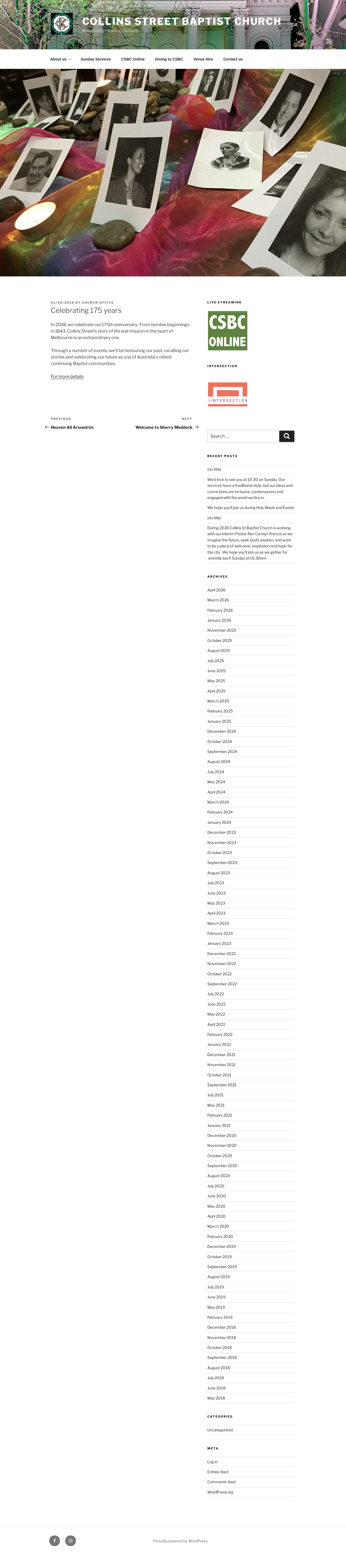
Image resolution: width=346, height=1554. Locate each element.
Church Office (98, 302)
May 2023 (216, 903)
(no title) (214, 469)
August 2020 (218, 1175)
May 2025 (216, 680)
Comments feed (221, 1481)
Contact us (233, 59)
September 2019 (222, 1266)
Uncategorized (220, 1430)
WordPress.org (220, 1492)
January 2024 (219, 822)
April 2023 (216, 913)
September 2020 (222, 1165)
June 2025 (216, 670)
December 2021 (221, 1054)
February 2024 (220, 812)
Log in (212, 1461)
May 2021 (216, 1105)
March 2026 (218, 600)
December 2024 (221, 731)
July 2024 (215, 771)
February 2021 (219, 1115)
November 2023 (221, 842)
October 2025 (219, 640)
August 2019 (218, 1276)
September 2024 (222, 751)
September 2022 (222, 984)
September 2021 (222, 1085)
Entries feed (217, 1471)
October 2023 (219, 852)
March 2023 (218, 923)
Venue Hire (203, 59)
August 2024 (218, 761)
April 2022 (216, 1024)
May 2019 (216, 1307)
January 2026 (219, 620)
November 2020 (222, 1145)
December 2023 (221, 832)
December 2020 (221, 1135)
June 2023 (216, 893)
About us (61, 59)
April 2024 (216, 792)
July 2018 (215, 1377)
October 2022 (219, 974)
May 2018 (216, 1398)
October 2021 (219, 1075)
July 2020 (215, 1186)
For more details (67, 376)
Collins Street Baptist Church (182, 21)
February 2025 (220, 711)
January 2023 (219, 943)
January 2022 (219, 1044)
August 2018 (218, 1367)
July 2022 (215, 994)
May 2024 (216, 781)
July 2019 (215, 1287)
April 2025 (216, 691)
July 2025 (215, 660)
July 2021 (215, 1095)
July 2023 (215, 882)
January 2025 (219, 721)
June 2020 (216, 1196)
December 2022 (221, 953)
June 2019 (216, 1297)
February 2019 (219, 1317)
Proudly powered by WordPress (180, 1541)
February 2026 (220, 610)
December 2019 (221, 1246)
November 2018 (221, 1337)
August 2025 (218, 650)
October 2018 (219, 1347)
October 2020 (219, 1155)
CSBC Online (133, 59)
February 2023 (220, 933)
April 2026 (216, 590)
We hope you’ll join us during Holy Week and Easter (250, 507)
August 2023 (218, 872)
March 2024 (218, 802)
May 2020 (216, 1206)
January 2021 (219, 1125)
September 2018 (222, 1357)
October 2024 (219, 741)
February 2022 (219, 1034)
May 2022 (216, 1014)
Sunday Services (96, 59)
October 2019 (219, 1256)
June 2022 (216, 1004)
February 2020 (220, 1236)
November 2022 (221, 963)
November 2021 (221, 1064)
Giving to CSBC (169, 59)
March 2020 (218, 1226)
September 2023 (222, 862)
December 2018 (221, 1327)
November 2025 (221, 630)
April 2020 (216, 1216)
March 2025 (218, 701)
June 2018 (216, 1388)
